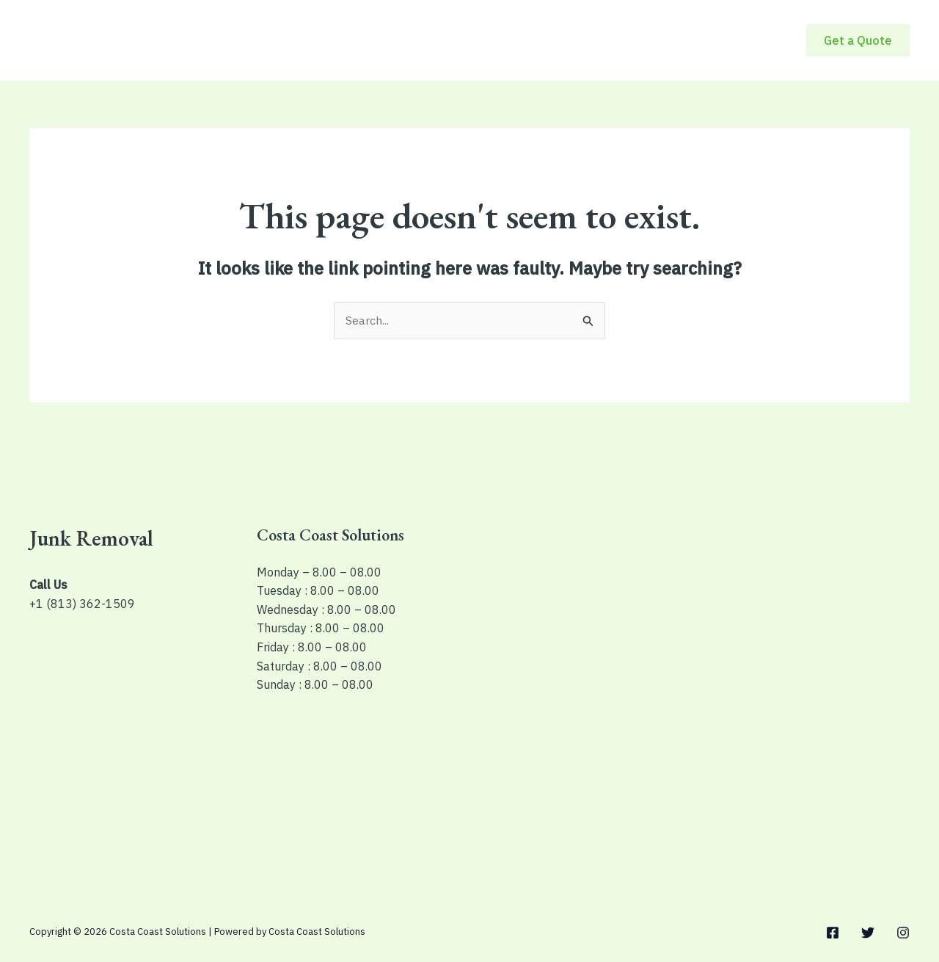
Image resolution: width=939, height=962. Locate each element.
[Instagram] (903, 933)
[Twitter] (867, 933)
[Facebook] (832, 933)
